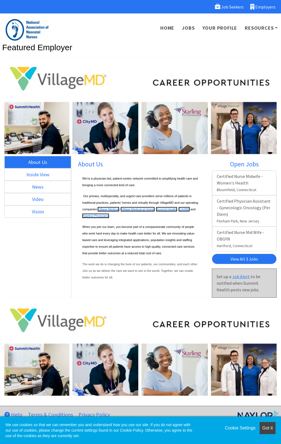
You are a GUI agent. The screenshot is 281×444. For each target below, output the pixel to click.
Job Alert (241, 276)
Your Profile (220, 28)
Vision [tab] (38, 211)
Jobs (188, 28)
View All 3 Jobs (244, 259)
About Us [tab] (37, 162)
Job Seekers (229, 6)
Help (13, 414)
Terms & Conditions (50, 414)
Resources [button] (259, 28)
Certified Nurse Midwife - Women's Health (240, 183)
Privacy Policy (94, 414)
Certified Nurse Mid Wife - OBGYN (240, 239)
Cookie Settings (240, 428)
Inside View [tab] (37, 174)
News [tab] (38, 187)
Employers (263, 6)
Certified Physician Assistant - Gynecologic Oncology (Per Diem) (244, 211)
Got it (267, 428)
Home (167, 28)
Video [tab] (38, 199)
